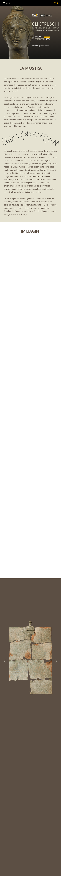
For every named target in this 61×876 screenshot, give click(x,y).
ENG (56, 3)
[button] (50, 660)
